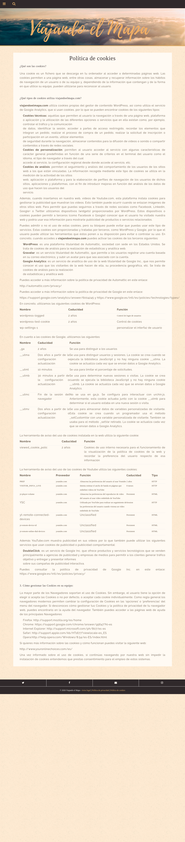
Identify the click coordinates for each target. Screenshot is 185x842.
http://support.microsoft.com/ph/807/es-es (76, 628)
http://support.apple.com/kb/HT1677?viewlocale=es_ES (69, 633)
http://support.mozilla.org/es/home (58, 620)
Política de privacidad (100, 690)
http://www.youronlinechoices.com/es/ (46, 649)
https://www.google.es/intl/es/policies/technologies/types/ (138, 297)
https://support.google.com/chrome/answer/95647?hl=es (73, 624)
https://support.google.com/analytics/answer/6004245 (57, 297)
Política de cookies (117, 690)
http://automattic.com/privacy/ (41, 286)
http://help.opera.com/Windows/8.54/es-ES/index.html (69, 637)
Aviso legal (86, 690)
